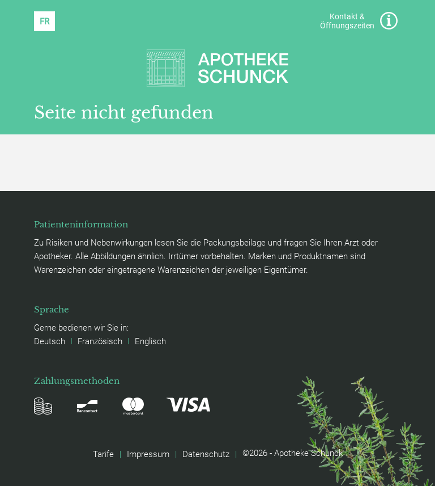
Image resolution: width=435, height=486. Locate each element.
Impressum (148, 453)
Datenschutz (205, 453)
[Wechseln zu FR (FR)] (44, 21)
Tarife (103, 453)
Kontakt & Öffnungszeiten (359, 20)
